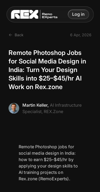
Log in (78, 14)
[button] (78, 14)
